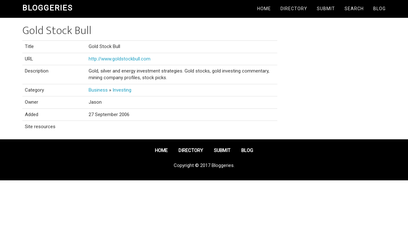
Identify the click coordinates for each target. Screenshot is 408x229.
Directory (293, 8)
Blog (379, 8)
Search (354, 8)
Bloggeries (47, 7)
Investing (122, 90)
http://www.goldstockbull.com (119, 59)
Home (264, 8)
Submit (326, 8)
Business (98, 90)
